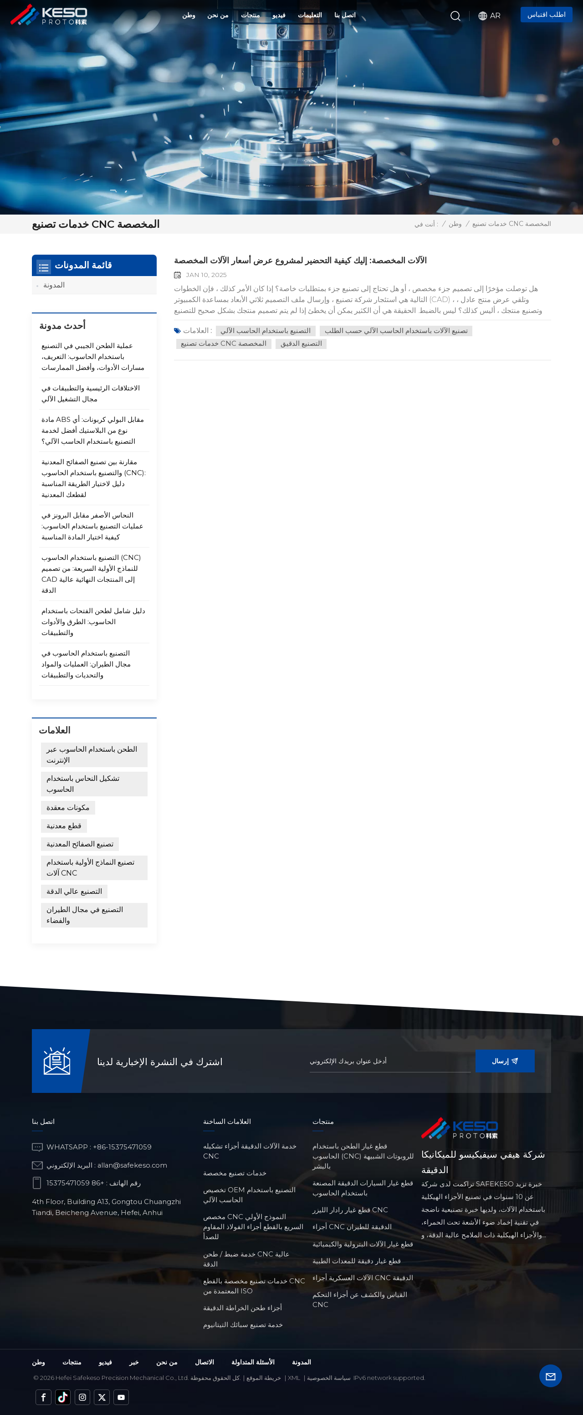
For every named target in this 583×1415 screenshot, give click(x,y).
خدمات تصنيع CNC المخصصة (226, 344)
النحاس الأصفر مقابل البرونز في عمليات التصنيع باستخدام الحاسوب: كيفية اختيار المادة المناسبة (92, 526)
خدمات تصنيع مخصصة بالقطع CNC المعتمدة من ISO (254, 1285)
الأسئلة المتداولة (253, 1362)
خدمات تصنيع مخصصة (234, 1173)
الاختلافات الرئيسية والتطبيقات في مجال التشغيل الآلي (90, 393)
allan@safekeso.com (133, 1164)
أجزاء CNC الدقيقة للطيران (352, 1226)
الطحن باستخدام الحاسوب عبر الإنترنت (91, 754)
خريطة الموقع (263, 1377)
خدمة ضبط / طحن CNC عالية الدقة (246, 1258)
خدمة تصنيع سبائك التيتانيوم (243, 1324)
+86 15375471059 (75, 1182)
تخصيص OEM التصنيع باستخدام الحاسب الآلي (249, 1194)
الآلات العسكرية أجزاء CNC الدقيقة (362, 1277)
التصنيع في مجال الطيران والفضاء (84, 915)
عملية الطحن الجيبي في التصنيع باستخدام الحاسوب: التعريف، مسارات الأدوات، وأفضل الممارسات (92, 356)
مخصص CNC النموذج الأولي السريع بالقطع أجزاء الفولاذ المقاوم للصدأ (253, 1226)
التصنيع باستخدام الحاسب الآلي (267, 330)
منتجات (250, 15)
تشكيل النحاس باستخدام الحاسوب (82, 784)
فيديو (279, 15)
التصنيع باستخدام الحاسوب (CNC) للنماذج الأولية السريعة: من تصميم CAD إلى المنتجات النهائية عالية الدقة (91, 574)
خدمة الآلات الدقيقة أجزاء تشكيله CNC (250, 1150)
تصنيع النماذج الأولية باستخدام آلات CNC (90, 867)
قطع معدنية (64, 825)
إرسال (505, 1061)
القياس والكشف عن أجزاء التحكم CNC (359, 1299)
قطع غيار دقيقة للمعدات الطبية (356, 1260)
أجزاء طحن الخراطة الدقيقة (242, 1307)
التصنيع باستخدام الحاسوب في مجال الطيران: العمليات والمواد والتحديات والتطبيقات (86, 664)
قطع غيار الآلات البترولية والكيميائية (362, 1243)
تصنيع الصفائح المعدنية (79, 844)
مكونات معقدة (68, 807)
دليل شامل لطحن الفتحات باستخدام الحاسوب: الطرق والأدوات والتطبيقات (93, 621)
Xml (294, 1377)
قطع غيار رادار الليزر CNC (350, 1209)
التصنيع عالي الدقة (74, 891)
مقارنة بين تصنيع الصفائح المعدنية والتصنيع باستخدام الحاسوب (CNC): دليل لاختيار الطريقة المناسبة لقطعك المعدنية (93, 478)
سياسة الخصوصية (329, 1377)
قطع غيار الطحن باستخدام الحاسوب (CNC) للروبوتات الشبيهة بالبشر (363, 1155)
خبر (134, 1362)
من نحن (218, 15)
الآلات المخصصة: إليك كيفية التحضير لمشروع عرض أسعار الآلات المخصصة (316, 260)
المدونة (54, 285)
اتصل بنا (345, 15)
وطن (188, 15)
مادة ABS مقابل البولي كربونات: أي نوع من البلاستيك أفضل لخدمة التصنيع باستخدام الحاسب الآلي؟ (92, 430)
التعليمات (310, 15)
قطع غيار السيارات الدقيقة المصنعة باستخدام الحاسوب (362, 1188)
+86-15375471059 (122, 1147)
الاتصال (204, 1362)
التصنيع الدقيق (306, 344)
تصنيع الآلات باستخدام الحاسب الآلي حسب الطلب (401, 330)
